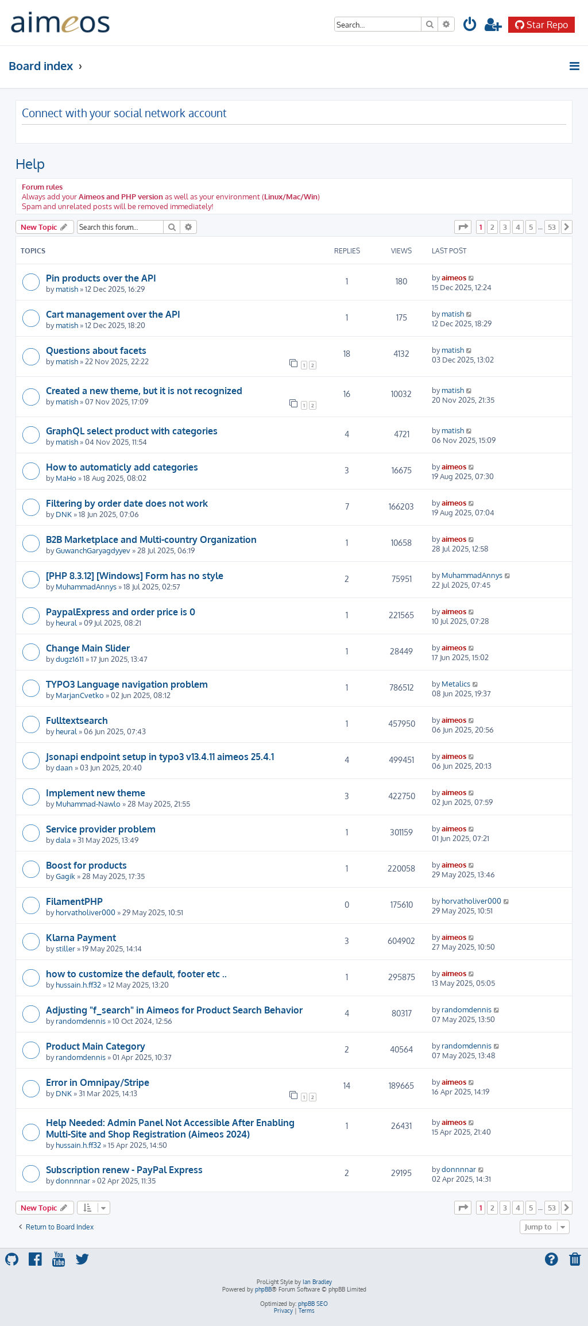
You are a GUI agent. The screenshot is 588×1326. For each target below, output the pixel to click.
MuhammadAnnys (86, 586)
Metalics (456, 683)
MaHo (66, 478)
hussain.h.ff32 (78, 984)
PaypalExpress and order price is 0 (120, 612)
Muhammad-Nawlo (88, 803)
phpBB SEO (313, 1303)
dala (63, 840)
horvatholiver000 (85, 912)
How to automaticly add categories (122, 467)
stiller (65, 948)
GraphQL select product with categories (132, 431)
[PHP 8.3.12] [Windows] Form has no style (134, 575)
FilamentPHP (74, 901)
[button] (462, 227)
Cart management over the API (113, 314)
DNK (64, 514)
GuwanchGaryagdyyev (93, 550)
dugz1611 (70, 659)
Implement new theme (95, 793)
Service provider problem (101, 829)
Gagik (65, 876)
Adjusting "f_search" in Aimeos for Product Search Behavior (174, 1010)
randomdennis (81, 1021)
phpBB (263, 1289)
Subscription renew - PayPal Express (124, 1169)
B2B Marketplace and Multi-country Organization (151, 539)
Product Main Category (95, 1046)
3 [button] (505, 227)
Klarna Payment (81, 937)
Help (30, 163)
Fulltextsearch (77, 720)
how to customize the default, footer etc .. (136, 974)
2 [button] (492, 227)
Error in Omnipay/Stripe (97, 1082)
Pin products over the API (101, 278)
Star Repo (541, 24)
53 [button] (552, 227)
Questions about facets (96, 350)
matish (67, 289)
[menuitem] (470, 26)
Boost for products (86, 865)
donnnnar (73, 1180)
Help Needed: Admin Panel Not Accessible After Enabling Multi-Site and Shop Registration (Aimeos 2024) (170, 1128)
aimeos (454, 277)
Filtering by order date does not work (127, 503)
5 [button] (531, 227)
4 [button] (518, 227)
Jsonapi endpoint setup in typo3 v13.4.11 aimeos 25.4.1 (160, 756)
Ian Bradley (317, 1281)
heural (66, 622)
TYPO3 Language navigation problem (127, 684)
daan (64, 767)
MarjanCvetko (80, 695)
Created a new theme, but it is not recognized (144, 390)
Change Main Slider (88, 648)
